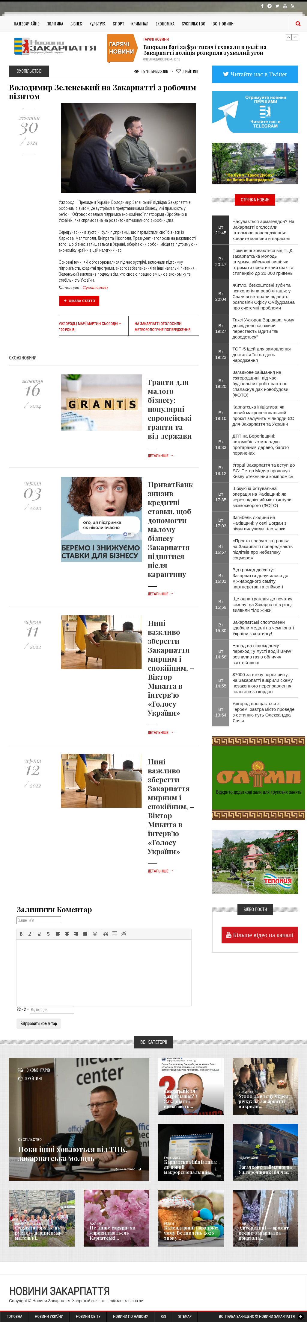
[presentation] (21, 934)
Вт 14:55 (221, 683)
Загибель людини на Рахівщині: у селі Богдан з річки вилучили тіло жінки (259, 523)
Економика (172, 1158)
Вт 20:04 (221, 296)
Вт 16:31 (221, 578)
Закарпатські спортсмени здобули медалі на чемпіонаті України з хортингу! (263, 628)
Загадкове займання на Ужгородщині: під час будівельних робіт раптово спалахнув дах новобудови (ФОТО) (260, 383)
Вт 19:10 (221, 415)
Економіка (165, 23)
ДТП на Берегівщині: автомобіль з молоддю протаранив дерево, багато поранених (260, 444)
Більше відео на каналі (262, 935)
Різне (242, 1224)
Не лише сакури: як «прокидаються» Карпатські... (110, 1233)
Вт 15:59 (221, 604)
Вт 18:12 (221, 470)
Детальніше (161, 456)
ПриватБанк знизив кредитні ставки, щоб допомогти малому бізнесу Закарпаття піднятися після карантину (170, 529)
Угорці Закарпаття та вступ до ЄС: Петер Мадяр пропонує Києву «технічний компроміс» (263, 470)
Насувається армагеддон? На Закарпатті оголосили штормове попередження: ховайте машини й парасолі (263, 230)
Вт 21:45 (221, 229)
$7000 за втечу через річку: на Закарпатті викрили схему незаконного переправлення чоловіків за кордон (262, 683)
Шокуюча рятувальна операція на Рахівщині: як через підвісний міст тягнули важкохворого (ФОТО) (261, 497)
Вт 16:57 (221, 549)
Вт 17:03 (221, 522)
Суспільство (193, 23)
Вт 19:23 (221, 354)
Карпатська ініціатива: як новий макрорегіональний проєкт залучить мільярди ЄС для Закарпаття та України (263, 415)
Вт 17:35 (221, 496)
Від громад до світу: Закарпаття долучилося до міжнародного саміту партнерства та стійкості (260, 578)
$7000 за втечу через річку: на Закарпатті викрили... (261, 1101)
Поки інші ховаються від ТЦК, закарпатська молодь (77, 1152)
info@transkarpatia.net (125, 1300)
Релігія (169, 1224)
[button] (21, 933)
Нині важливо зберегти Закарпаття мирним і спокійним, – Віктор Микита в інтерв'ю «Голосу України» (171, 667)
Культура (97, 23)
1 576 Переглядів (151, 71)
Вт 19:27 (221, 328)
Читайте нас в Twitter (258, 74)
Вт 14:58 (221, 654)
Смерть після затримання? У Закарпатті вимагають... (190, 1101)
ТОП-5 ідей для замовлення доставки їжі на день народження (261, 354)
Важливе (96, 1224)
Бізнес (76, 23)
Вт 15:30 (221, 627)
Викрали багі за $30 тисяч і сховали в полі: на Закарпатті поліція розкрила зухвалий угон (205, 50)
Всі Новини (223, 23)
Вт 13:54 (221, 712)
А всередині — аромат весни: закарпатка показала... (262, 1233)
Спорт (118, 23)
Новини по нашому (29, 1224)
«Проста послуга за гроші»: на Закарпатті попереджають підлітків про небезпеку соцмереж (262, 549)
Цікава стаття (79, 301)
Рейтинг (187, 71)
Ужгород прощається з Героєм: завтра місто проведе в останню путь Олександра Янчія (263, 712)
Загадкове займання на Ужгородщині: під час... (263, 1170)
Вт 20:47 (221, 261)
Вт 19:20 (221, 383)
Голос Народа (173, 1092)
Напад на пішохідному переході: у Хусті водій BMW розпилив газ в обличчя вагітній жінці (261, 654)
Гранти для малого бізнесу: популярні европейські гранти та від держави (170, 409)
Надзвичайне (26, 23)
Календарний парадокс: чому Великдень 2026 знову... (189, 1233)
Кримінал (139, 23)
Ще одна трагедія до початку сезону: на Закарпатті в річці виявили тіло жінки (262, 604)
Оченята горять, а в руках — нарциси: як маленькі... (42, 1236)
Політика (54, 23)
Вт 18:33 (221, 444)
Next (295, 37)
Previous (289, 37)
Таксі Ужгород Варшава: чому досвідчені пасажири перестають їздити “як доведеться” (263, 328)
